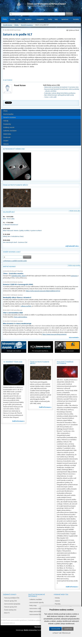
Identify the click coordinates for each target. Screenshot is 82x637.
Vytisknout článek (74, 30)
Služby (50, 19)
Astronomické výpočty (36, 602)
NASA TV (7, 613)
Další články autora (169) (51, 85)
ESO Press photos (14, 67)
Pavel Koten (17, 30)
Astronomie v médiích (36, 608)
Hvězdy (5, 121)
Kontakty (76, 19)
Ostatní (5, 141)
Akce (19, 19)
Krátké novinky (9, 267)
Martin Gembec (18, 282)
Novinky (12, 19)
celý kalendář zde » (72, 246)
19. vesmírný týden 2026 (12, 362)
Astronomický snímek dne (14, 149)
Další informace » (18, 421)
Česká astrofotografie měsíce (15, 185)
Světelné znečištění (9, 131)
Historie (6, 144)
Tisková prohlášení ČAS (11, 598)
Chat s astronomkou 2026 (13, 313)
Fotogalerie (40, 19)
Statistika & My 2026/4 (19, 276)
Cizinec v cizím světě (50, 97)
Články (5, 19)
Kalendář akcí (9, 212)
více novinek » (74, 337)
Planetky (58, 604)
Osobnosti (6, 137)
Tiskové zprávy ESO (10, 607)
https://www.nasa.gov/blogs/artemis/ (54, 334)
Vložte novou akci (75, 211)
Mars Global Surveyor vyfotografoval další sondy (59, 95)
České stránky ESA (10, 610)
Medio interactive (30, 630)
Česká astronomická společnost (16, 620)
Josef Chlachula (18, 271)
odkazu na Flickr (26, 306)
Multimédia (7, 134)
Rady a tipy (33, 605)
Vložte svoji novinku (74, 265)
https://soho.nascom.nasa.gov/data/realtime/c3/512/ (43, 291)
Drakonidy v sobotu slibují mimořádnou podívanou (59, 93)
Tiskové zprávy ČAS (10, 601)
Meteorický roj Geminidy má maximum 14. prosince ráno (61, 87)
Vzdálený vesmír (8, 127)
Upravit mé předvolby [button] (62, 633)
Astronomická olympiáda (12, 604)
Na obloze (28, 19)
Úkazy (5, 111)
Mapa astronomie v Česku (37, 611)
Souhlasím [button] (55, 629)
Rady (56, 19)
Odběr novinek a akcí (11, 252)
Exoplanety (7, 124)
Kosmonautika (8, 114)
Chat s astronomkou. (20, 317)
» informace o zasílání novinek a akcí (15, 261)
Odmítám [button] (68, 629)
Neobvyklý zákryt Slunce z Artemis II (17, 297)
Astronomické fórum (36, 614)
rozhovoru (74, 276)
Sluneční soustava (27, 25)
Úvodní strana (7, 25)
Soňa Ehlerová (18, 310)
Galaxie (57, 601)
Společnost (65, 19)
